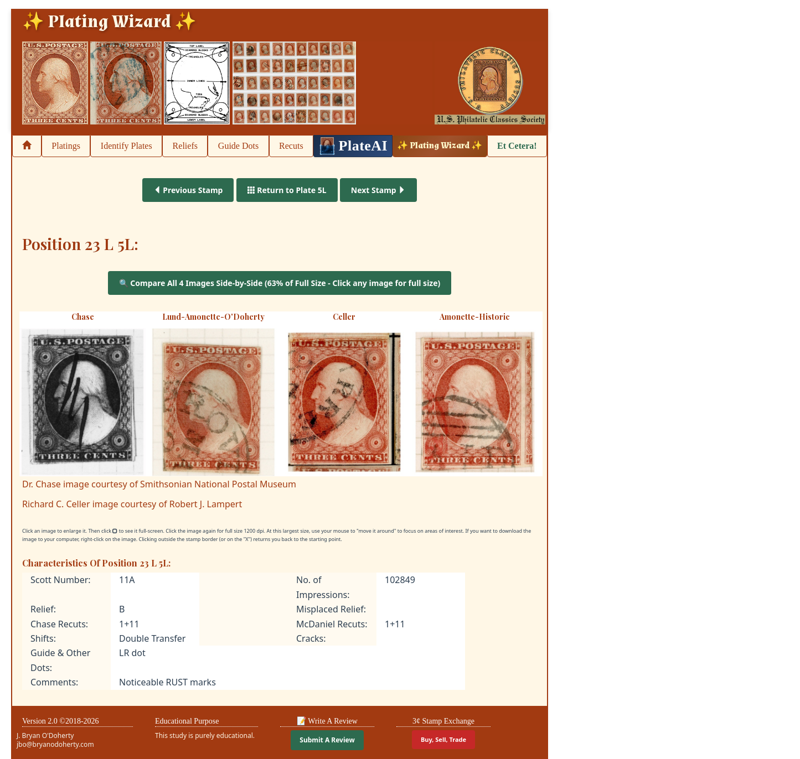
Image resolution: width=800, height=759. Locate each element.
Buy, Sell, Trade (443, 739)
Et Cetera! (517, 145)
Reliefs (185, 145)
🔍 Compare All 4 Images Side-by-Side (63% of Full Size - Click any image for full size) (280, 283)
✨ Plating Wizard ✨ (439, 146)
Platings (65, 145)
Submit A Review (327, 740)
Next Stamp (378, 190)
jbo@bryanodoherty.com (55, 744)
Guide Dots (238, 145)
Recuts (291, 145)
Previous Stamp (188, 190)
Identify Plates (126, 145)
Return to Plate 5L (287, 190)
